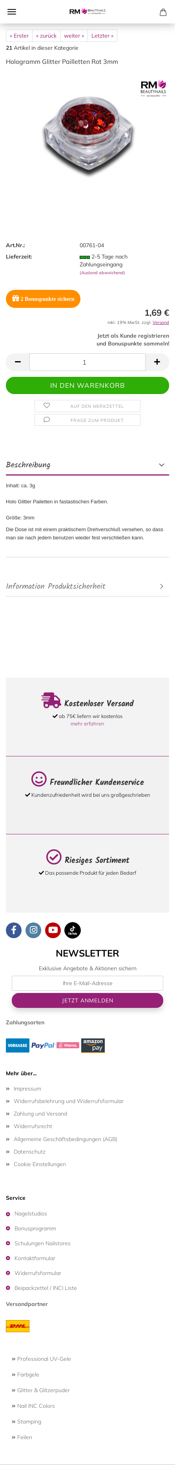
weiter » (74, 35)
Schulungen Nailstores (43, 1243)
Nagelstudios (31, 1213)
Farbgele (25, 1374)
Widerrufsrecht (33, 1126)
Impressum (27, 1088)
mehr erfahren (87, 723)
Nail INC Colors (33, 1405)
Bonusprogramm (35, 1228)
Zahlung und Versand (40, 1113)
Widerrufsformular (38, 1273)
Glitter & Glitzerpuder (41, 1390)
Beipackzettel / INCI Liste (46, 1287)
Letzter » (102, 35)
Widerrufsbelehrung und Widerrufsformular (69, 1101)
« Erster (19, 35)
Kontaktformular (35, 1258)
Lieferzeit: (19, 256)
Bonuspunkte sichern (43, 298)
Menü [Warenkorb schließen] (11, 11)
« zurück (46, 35)
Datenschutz (30, 1151)
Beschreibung (28, 465)
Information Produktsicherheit (56, 587)
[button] (17, 362)
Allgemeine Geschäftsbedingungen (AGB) (65, 1139)
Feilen (22, 1437)
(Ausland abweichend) (102, 272)
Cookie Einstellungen (40, 1164)
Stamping (26, 1421)
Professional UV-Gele (41, 1358)
